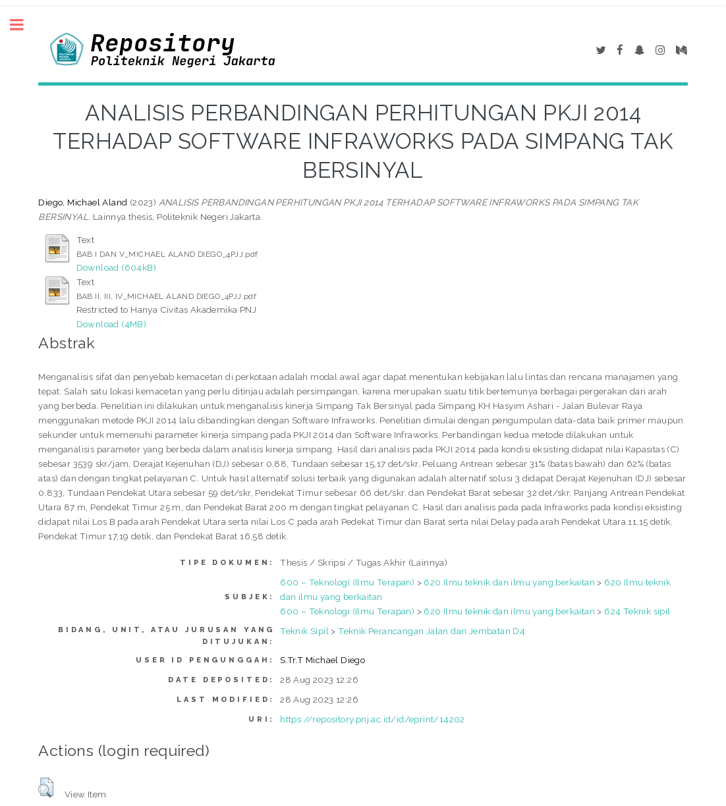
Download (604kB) (116, 267)
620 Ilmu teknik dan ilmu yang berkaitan (509, 582)
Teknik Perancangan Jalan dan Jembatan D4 (431, 631)
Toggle (23, 24)
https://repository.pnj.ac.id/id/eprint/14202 (372, 719)
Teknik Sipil (304, 631)
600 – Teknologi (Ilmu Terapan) (347, 582)
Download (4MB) (111, 324)
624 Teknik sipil (637, 611)
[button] (45, 787)
